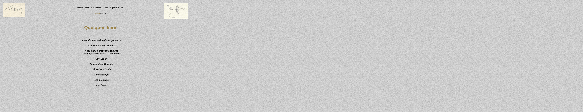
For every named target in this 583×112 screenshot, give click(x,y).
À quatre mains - (117, 8)
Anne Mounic (101, 80)
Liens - (97, 13)
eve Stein (101, 85)
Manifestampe (101, 74)
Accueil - (80, 8)
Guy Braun (101, 58)
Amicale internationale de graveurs (101, 40)
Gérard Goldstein (101, 69)
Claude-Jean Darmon (101, 64)
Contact (103, 13)
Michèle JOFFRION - (94, 8)
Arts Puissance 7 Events (101, 45)
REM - (106, 8)
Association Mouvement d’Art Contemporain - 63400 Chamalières (101, 52)
